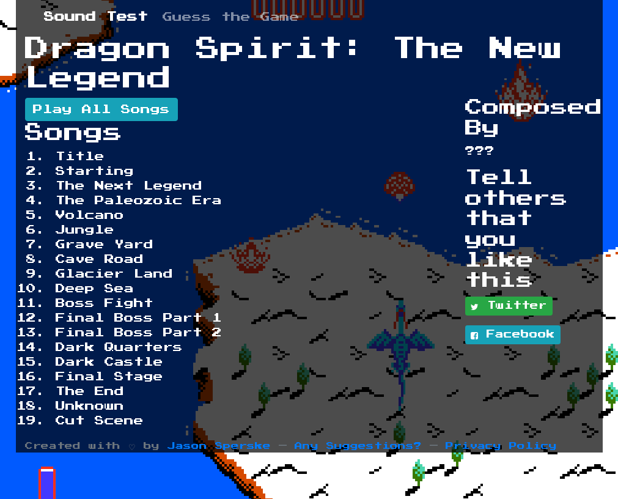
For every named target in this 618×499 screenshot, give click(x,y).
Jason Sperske (219, 446)
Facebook (513, 335)
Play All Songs (101, 109)
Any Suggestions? (358, 446)
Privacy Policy (501, 446)
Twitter (509, 306)
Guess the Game (231, 17)
